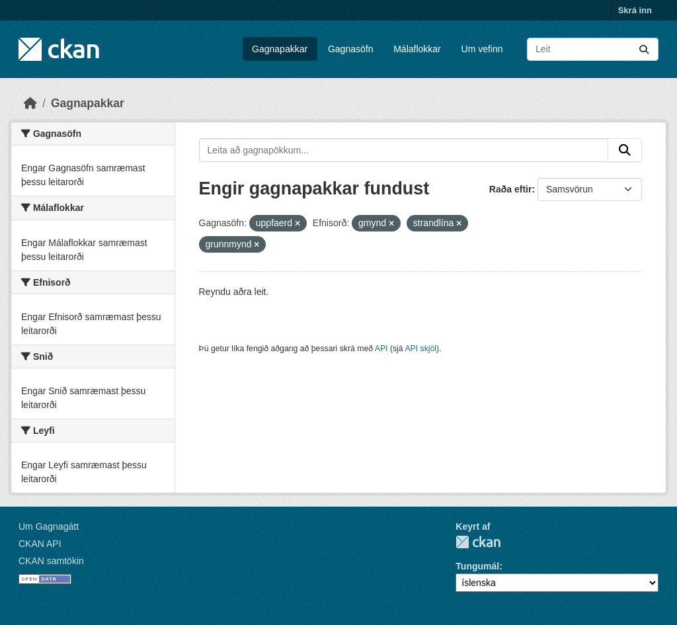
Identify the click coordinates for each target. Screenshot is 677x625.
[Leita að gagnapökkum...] (592, 49)
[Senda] (644, 49)
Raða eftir (510, 189)
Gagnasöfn (351, 49)
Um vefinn (482, 49)
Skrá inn (635, 10)
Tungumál (477, 566)
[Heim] (30, 103)
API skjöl (420, 348)
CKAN (478, 542)
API (381, 348)
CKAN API (40, 543)
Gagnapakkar (279, 49)
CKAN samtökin (51, 561)
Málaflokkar (417, 49)
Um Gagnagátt (49, 526)
